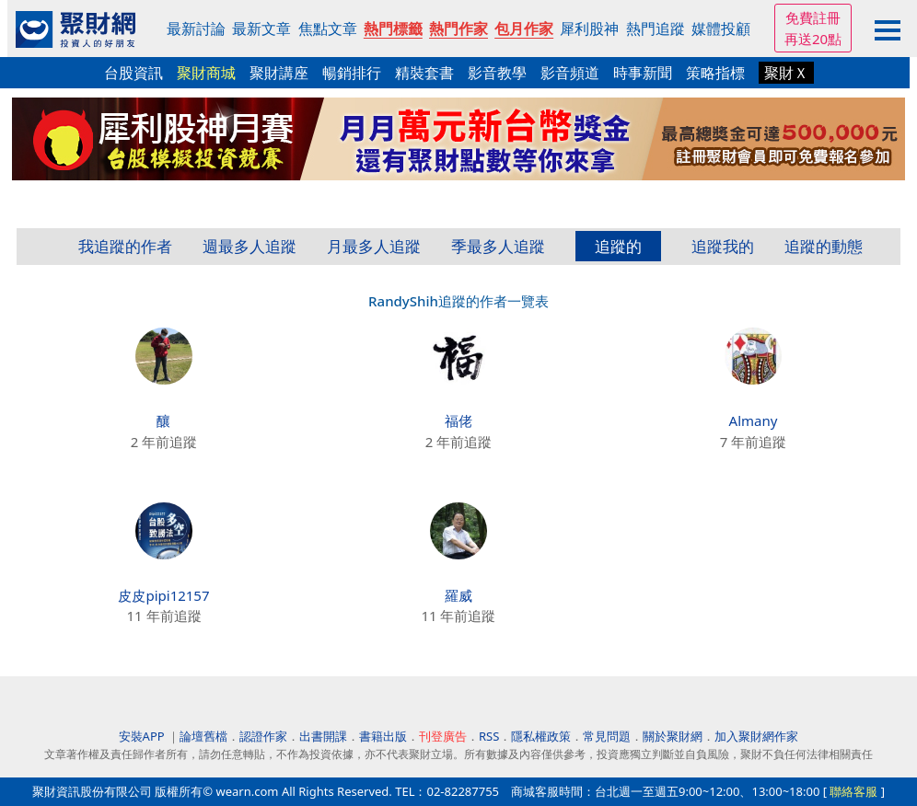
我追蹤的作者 (125, 246)
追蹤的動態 (823, 246)
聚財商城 (206, 73)
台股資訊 (133, 73)
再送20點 (813, 38)
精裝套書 (424, 73)
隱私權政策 (541, 736)
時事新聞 (642, 73)
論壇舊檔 (203, 736)
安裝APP (143, 736)
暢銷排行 (351, 73)
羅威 (458, 595)
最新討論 (196, 28)
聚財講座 (279, 73)
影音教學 (497, 73)
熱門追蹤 (655, 28)
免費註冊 (813, 17)
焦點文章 (327, 28)
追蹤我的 (722, 246)
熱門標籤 (393, 28)
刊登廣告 (443, 736)
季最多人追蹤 (498, 246)
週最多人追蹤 (249, 246)
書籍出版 (383, 736)
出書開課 (323, 736)
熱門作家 (458, 28)
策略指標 (715, 73)
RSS (489, 736)
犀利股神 (589, 28)
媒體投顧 (720, 28)
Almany (753, 420)
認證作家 (263, 736)
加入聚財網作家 (756, 736)
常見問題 (607, 736)
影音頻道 (569, 73)
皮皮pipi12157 (163, 595)
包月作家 (523, 28)
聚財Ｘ (786, 73)
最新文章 (261, 28)
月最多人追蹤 (374, 246)
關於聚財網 (672, 736)
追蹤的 (618, 246)
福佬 (458, 420)
